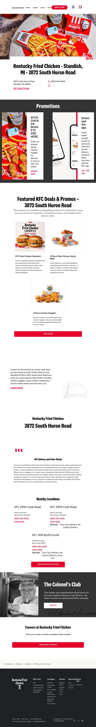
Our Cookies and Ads (35, 719)
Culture (61, 691)
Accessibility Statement (39, 721)
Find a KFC (79, 685)
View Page (19, 523)
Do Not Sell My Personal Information (21, 721)
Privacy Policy (16, 719)
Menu (34, 683)
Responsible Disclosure (50, 700)
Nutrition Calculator (38, 687)
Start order (59, 7)
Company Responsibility (51, 693)
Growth (61, 694)
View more (48, 335)
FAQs (69, 683)
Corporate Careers (61, 688)
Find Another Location (48, 565)
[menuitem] (28, 8)
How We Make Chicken (51, 686)
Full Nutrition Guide (38, 685)
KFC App (70, 687)
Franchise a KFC (51, 696)
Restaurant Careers (62, 684)
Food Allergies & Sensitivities (37, 691)
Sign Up (53, 606)
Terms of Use (24, 719)
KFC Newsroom (51, 703)
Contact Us (71, 685)
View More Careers (48, 645)
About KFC (50, 683)
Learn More (16, 389)
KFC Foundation (51, 689)
